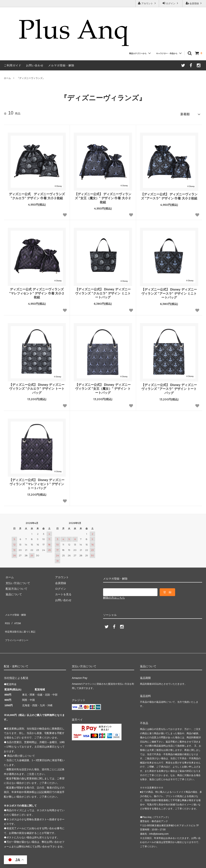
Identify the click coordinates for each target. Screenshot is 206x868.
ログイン (170, 3)
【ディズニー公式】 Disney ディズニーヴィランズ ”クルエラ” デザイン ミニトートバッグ (102, 292)
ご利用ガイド (12, 65)
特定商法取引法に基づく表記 (21, 623)
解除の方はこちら (114, 596)
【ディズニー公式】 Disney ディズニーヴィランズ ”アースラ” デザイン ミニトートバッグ (169, 292)
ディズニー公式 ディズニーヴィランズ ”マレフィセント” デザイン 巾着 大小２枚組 (36, 292)
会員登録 (194, 3)
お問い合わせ (34, 65)
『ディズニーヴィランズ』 (31, 78)
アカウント (147, 3)
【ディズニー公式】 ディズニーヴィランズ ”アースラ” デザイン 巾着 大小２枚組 (169, 194)
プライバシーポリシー (17, 629)
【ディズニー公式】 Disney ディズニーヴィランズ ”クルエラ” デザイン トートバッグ (36, 387)
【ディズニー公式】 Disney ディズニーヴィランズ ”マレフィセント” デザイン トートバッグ (36, 482)
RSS (7, 617)
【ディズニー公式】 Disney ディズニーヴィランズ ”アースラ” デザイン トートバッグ (169, 387)
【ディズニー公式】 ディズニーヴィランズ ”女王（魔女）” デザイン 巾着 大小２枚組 (103, 196)
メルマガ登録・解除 (61, 65)
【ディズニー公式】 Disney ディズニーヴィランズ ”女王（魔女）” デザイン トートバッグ (102, 387)
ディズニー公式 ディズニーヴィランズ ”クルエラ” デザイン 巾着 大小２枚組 (37, 194)
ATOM (15, 617)
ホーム (7, 78)
